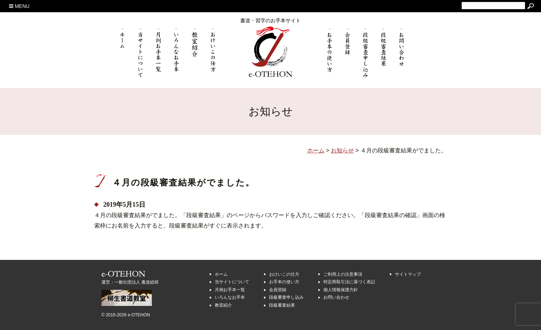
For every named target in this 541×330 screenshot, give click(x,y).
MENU (19, 6)
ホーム (221, 274)
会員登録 (277, 289)
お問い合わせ (336, 297)
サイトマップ (408, 274)
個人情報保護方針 (340, 289)
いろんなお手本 (230, 297)
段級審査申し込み (286, 297)
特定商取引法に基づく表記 (349, 281)
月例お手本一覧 (230, 289)
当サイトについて (232, 281)
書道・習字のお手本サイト (270, 20)
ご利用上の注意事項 (342, 274)
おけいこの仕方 (284, 274)
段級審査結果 (282, 305)
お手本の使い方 (284, 281)
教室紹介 (223, 305)
